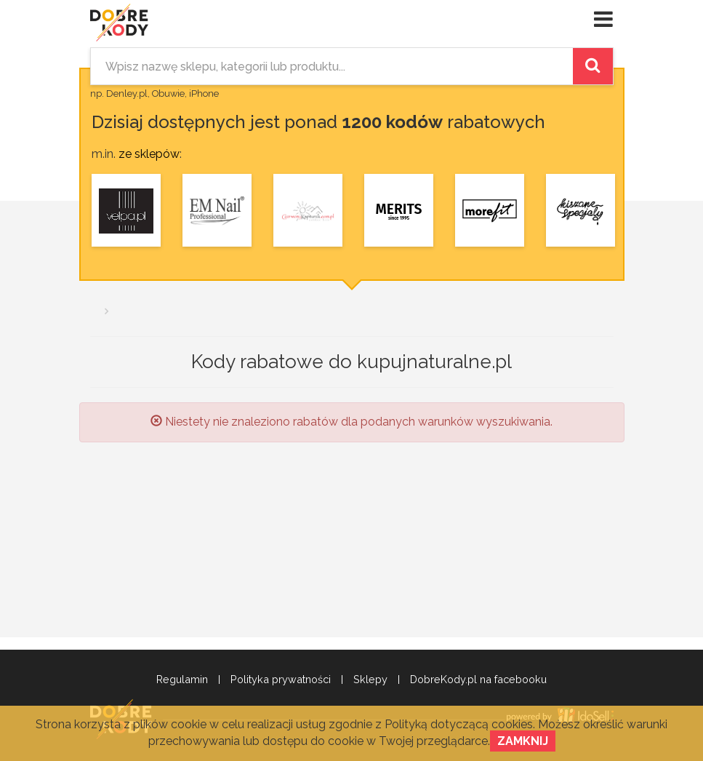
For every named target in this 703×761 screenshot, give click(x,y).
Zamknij (522, 741)
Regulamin (182, 679)
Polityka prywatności (280, 679)
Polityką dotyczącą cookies (459, 724)
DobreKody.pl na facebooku (478, 679)
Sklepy (370, 679)
